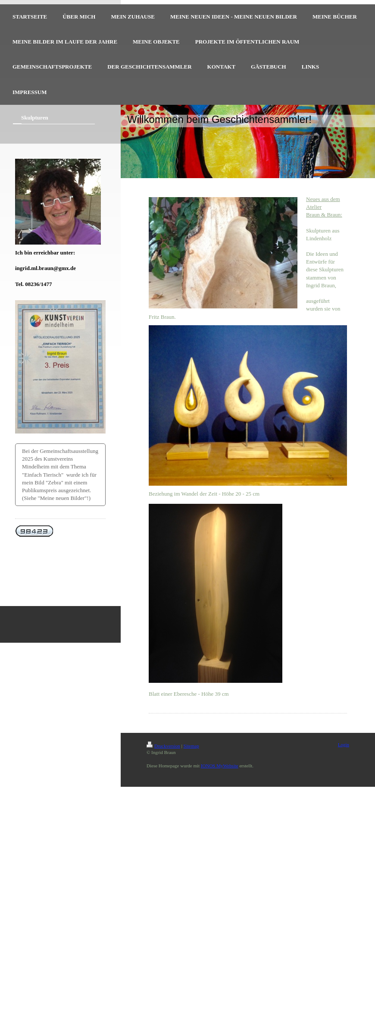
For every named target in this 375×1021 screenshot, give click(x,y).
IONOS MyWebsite (219, 765)
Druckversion (163, 745)
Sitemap (191, 745)
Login (343, 744)
